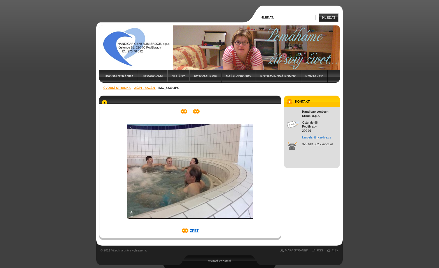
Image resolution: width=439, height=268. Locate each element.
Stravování (153, 76)
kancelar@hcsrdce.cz (316, 137)
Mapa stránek (296, 250)
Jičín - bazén (145, 87)
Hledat (328, 18)
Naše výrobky (238, 76)
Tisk (335, 250)
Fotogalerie (205, 76)
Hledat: (267, 17)
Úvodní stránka (119, 76)
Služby (178, 76)
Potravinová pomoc (278, 76)
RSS (320, 250)
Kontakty (314, 76)
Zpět (194, 231)
